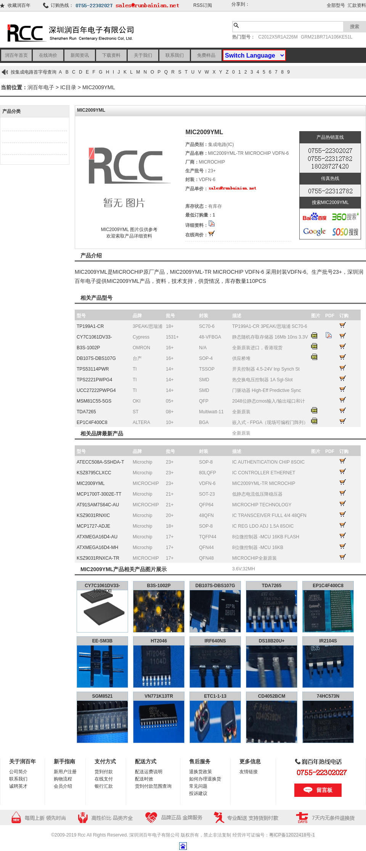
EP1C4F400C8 (92, 422)
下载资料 (111, 55)
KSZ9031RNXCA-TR (98, 558)
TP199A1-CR (90, 326)
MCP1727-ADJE (93, 526)
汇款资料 (357, 5)
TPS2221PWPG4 (94, 379)
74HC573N (328, 696)
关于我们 (143, 55)
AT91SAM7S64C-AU (98, 504)
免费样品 (206, 55)
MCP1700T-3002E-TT (99, 494)
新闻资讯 (80, 55)
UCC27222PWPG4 (96, 390)
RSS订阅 (202, 5)
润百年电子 (40, 87)
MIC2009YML (98, 87)
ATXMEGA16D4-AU (97, 537)
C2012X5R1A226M (277, 37)
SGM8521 (102, 696)
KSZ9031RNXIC (93, 515)
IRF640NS (215, 641)
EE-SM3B (102, 641)
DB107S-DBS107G (96, 358)
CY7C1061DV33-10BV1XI (102, 588)
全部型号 (336, 5)
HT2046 (159, 641)
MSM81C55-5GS (94, 401)
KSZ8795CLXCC (94, 472)
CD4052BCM (271, 696)
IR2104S (328, 641)
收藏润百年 (19, 5)
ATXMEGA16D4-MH (97, 547)
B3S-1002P (88, 347)
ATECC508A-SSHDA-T (100, 462)
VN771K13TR (158, 696)
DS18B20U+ (272, 641)
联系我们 (174, 55)
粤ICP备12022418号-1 (292, 835)
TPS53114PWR (93, 369)
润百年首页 (16, 55)
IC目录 (68, 87)
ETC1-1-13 (215, 696)
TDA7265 (86, 411)
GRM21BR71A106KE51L (326, 37)
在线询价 (48, 55)
